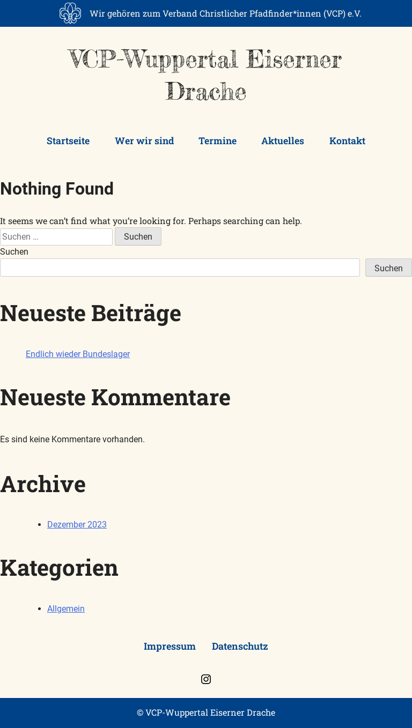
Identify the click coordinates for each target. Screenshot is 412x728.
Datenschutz (240, 646)
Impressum (170, 646)
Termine (217, 141)
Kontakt (347, 141)
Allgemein (66, 609)
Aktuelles (282, 141)
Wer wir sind (144, 141)
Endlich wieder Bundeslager (78, 354)
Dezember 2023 (77, 524)
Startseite (68, 141)
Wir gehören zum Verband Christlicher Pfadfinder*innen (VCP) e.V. (226, 13)
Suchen (14, 252)
